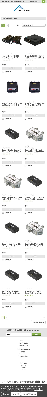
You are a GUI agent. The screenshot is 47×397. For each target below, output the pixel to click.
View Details (12, 115)
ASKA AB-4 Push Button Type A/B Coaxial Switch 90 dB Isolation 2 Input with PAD (12, 105)
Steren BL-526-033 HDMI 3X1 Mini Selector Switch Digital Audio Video (34, 58)
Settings (6, 394)
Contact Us (24, 370)
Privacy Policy (38, 390)
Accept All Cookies (29, 394)
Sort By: (17, 25)
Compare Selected (38, 322)
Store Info (23, 367)
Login (31, 1)
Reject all (16, 394)
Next (43, 318)
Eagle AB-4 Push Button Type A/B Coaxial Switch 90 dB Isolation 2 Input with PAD (35, 105)
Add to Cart (12, 68)
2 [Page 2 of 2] (6, 317)
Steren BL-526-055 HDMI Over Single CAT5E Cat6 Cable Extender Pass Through (10, 59)
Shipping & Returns (23, 356)
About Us (23, 365)
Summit (27, 146)
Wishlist (23, 352)
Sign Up (36, 1)
